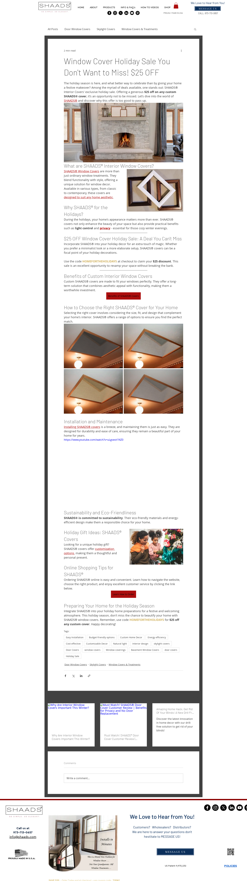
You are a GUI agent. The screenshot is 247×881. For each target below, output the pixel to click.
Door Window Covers (77, 29)
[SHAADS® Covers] (109, 13)
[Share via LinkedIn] (81, 675)
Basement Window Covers (145, 649)
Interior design (140, 643)
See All (195, 697)
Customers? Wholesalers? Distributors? (162, 827)
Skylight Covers (106, 29)
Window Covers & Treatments (140, 29)
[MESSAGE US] (175, 851)
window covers (92, 649)
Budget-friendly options (102, 637)
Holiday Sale (72, 656)
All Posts (53, 29)
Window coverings (116, 649)
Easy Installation (75, 637)
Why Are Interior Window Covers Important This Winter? (71, 737)
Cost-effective (73, 643)
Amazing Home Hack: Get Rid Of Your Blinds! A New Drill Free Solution (175, 710)
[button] (167, 7)
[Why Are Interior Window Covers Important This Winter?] (71, 716)
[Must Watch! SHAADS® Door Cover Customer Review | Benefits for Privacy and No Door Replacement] (123, 716)
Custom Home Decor (131, 637)
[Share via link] (89, 675)
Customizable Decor (97, 643)
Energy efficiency (157, 637)
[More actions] (181, 50)
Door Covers (72, 649)
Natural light (120, 643)
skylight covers (162, 643)
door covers (171, 649)
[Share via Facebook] (65, 675)
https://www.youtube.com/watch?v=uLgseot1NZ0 (93, 439)
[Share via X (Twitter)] (73, 675)
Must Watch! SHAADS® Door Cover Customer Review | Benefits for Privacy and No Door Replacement (121, 737)
